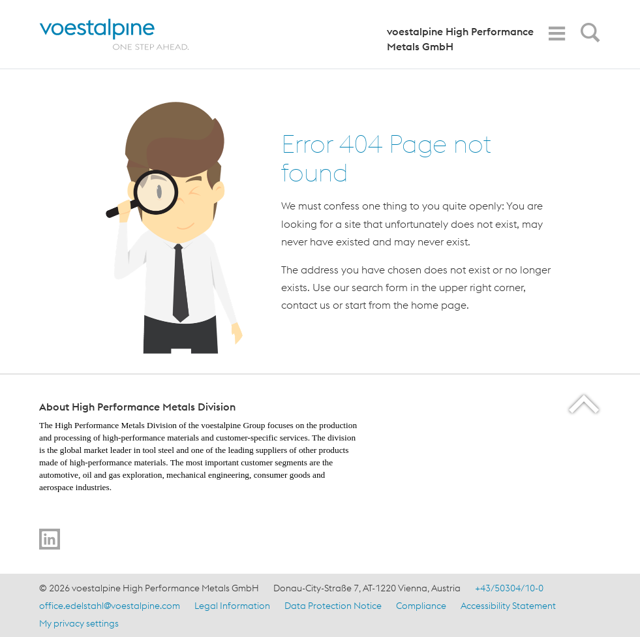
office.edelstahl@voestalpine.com (109, 606)
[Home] (125, 34)
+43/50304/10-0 (509, 588)
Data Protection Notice (333, 606)
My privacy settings (79, 623)
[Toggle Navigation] (556, 33)
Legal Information (232, 606)
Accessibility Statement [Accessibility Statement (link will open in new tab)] (508, 606)
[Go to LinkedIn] (49, 539)
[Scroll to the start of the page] (585, 403)
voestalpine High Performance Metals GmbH (460, 39)
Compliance (421, 606)
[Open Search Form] (588, 36)
